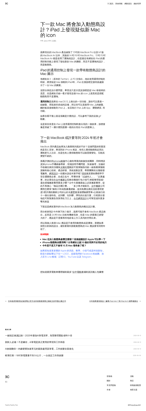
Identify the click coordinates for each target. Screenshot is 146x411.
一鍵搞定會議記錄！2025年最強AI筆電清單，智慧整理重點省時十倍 (38, 335)
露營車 (73, 192)
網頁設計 (53, 173)
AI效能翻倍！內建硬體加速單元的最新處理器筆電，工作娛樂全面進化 (39, 349)
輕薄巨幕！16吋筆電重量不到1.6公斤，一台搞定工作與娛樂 (34, 355)
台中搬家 (95, 185)
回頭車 (85, 173)
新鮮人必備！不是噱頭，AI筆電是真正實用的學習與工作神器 (35, 342)
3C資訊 (54, 41)
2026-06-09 (137, 355)
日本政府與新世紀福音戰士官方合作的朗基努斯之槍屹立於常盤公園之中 (37, 301)
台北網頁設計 (80, 198)
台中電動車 (78, 271)
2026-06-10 (137, 335)
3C (6, 3)
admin (46, 41)
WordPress (134, 405)
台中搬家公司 (62, 179)
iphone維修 (59, 161)
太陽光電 (64, 167)
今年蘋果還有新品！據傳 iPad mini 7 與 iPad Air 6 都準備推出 (113, 301)
